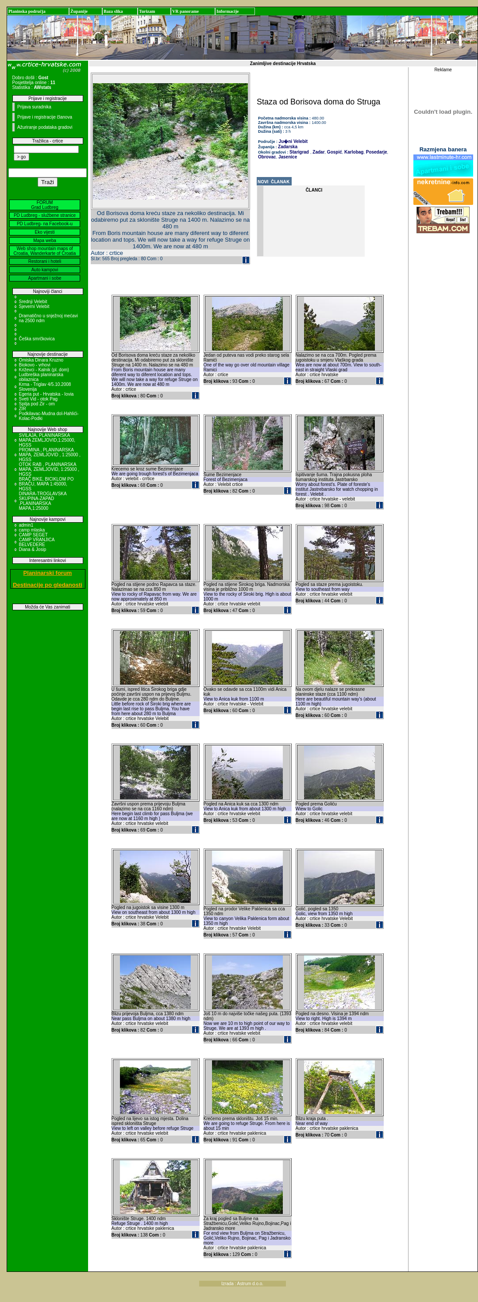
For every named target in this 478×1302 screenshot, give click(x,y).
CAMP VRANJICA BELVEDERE (36, 542)
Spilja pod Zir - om (37, 403)
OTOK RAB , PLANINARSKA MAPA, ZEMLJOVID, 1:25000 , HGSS (49, 469)
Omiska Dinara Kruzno (41, 360)
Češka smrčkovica (37, 338)
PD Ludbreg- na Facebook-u (45, 223)
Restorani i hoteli (44, 261)
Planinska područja (27, 11)
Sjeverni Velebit (34, 306)
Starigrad (299, 152)
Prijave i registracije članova (44, 117)
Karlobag (353, 152)
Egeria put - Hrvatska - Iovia (46, 394)
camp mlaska (32, 530)
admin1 (26, 525)
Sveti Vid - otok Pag (38, 399)
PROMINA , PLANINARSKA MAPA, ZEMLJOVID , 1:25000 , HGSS (50, 454)
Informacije (227, 11)
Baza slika (113, 11)
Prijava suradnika (34, 106)
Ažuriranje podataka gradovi (45, 127)
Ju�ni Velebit (293, 141)
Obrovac (267, 156)
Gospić (334, 152)
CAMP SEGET (33, 534)
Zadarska (287, 146)
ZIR (22, 408)
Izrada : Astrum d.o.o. (242, 1283)
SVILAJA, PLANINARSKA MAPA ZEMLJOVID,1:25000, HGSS (47, 440)
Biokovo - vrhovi (34, 364)
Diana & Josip (32, 549)
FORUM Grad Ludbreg (44, 205)
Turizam (147, 11)
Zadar (318, 152)
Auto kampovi (44, 269)
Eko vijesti (44, 232)
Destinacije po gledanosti (47, 585)
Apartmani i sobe (44, 278)
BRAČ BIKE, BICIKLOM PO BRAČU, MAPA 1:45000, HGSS (46, 484)
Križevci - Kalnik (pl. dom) (44, 369)
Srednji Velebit (33, 301)
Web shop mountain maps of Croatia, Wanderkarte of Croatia (45, 251)
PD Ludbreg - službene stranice (45, 215)
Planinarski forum (47, 573)
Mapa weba (44, 240)
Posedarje (376, 152)
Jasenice (287, 156)
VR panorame (185, 11)
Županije (79, 11)
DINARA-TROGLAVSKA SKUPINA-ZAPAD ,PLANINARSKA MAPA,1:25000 (43, 501)
